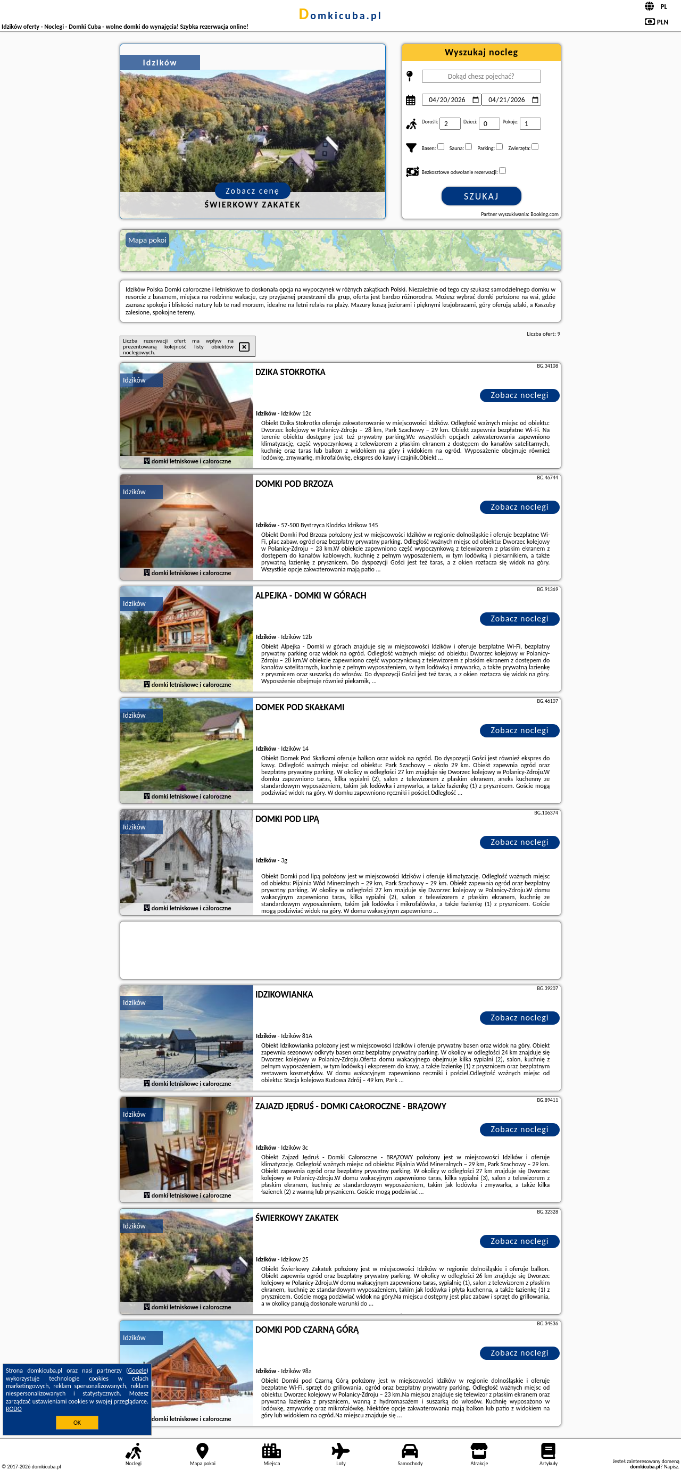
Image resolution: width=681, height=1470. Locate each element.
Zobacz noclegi (520, 395)
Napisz (671, 1466)
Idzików (134, 380)
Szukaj (481, 196)
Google (137, 1370)
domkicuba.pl (340, 15)
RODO (14, 1409)
